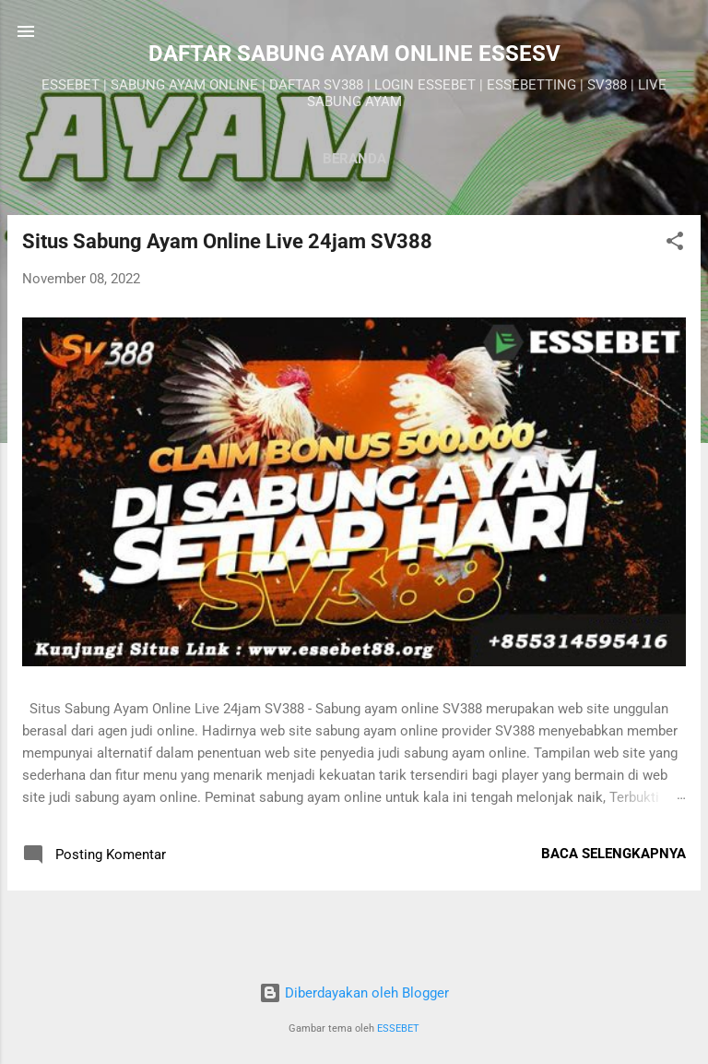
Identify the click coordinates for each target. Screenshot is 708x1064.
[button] (675, 244)
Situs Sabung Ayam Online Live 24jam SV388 (227, 241)
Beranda (354, 158)
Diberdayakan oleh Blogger (354, 993)
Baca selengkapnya (613, 853)
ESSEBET (398, 1028)
